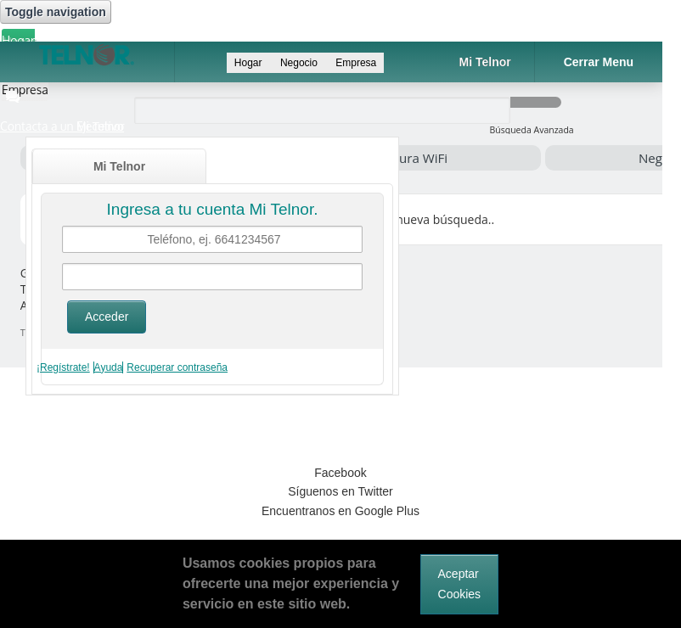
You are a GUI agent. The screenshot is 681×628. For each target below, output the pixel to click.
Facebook (340, 472)
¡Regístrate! (63, 367)
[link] (340, 412)
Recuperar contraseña (177, 367)
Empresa (355, 63)
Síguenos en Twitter (340, 491)
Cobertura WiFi (402, 157)
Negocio (300, 63)
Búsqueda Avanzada (532, 130)
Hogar (18, 40)
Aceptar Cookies (459, 584)
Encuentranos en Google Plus (340, 511)
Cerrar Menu (598, 62)
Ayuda (108, 367)
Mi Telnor (119, 166)
